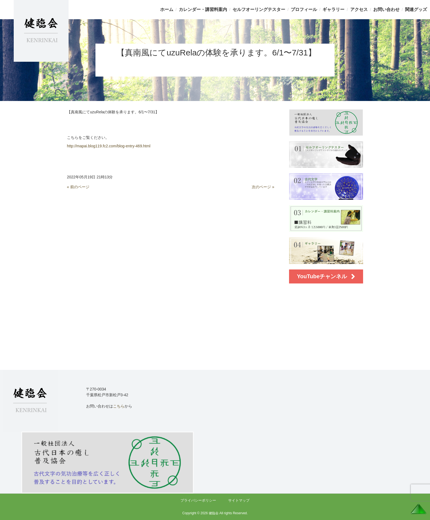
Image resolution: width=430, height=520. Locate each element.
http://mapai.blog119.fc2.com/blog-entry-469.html (108, 146)
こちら (119, 406)
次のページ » (263, 187)
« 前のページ (78, 187)
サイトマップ (239, 500)
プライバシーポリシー (198, 500)
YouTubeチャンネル (326, 276)
